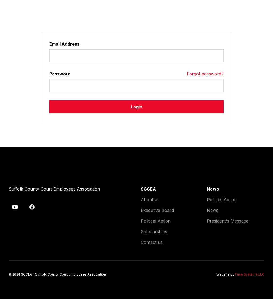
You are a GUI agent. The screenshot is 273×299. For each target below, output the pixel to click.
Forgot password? (205, 73)
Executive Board (157, 210)
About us (150, 199)
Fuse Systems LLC (249, 274)
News (212, 210)
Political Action (156, 221)
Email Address (64, 44)
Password (59, 73)
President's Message (227, 221)
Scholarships (154, 231)
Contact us (152, 242)
